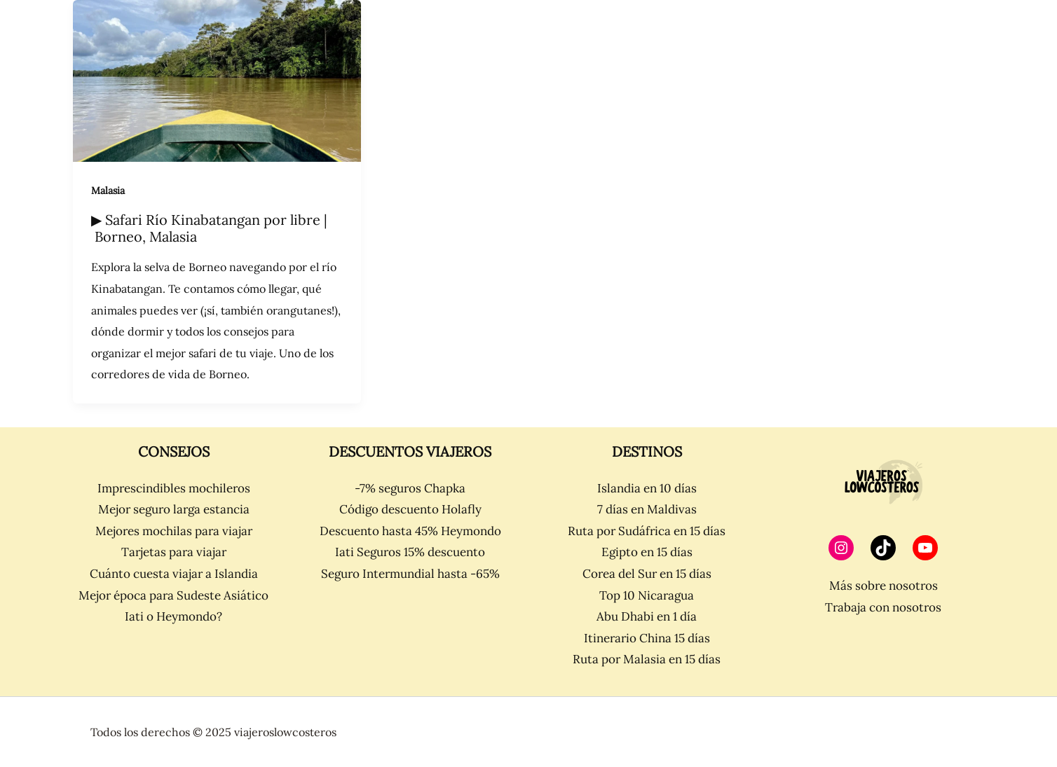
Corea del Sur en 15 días (646, 573)
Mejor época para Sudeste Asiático (173, 595)
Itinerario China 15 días (647, 638)
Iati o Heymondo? (173, 616)
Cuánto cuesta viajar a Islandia (174, 573)
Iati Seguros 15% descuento (410, 552)
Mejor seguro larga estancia (174, 509)
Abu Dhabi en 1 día (646, 616)
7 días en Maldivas (647, 509)
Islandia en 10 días (647, 488)
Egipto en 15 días (647, 552)
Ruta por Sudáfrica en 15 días (646, 531)
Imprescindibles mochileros (173, 488)
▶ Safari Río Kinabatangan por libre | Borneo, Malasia (209, 228)
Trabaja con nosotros (883, 607)
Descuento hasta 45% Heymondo (410, 531)
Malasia (108, 190)
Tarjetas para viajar (173, 552)
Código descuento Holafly (410, 509)
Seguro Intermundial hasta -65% (410, 573)
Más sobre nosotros (883, 585)
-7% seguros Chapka (410, 488)
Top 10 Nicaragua (646, 595)
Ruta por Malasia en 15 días (647, 659)
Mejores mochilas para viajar (173, 531)
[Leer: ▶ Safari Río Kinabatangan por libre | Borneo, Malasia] (217, 81)
